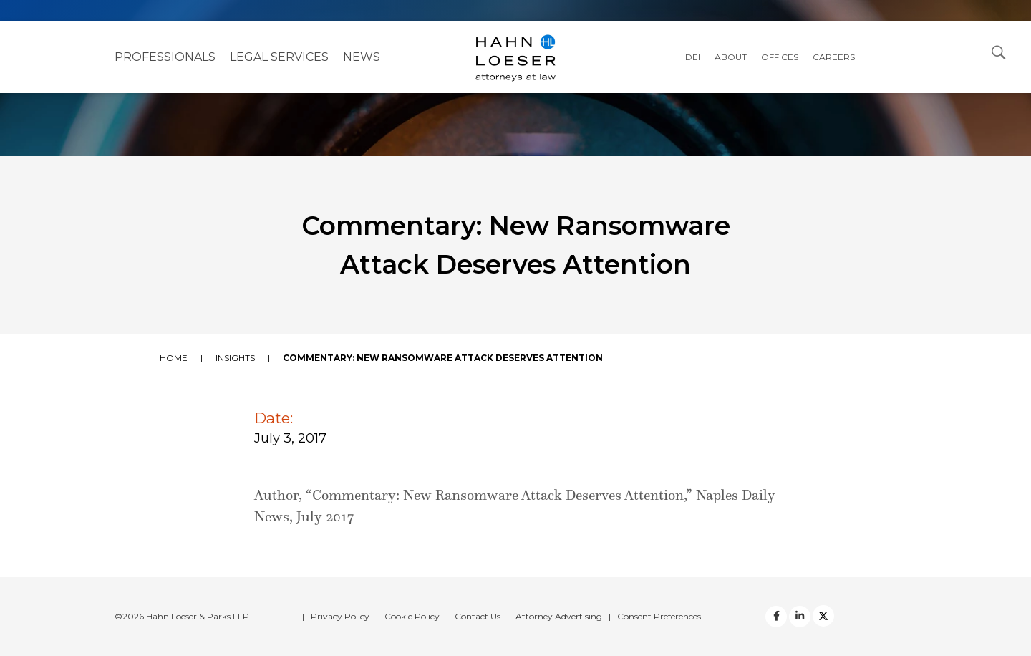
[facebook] (776, 616)
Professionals (165, 57)
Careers (834, 57)
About (731, 57)
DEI (692, 57)
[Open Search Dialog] (999, 52)
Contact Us (477, 616)
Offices (779, 57)
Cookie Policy (412, 616)
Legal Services (279, 57)
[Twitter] (799, 616)
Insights (235, 357)
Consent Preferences (659, 616)
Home (174, 357)
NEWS (361, 57)
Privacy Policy (340, 616)
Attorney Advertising (559, 616)
